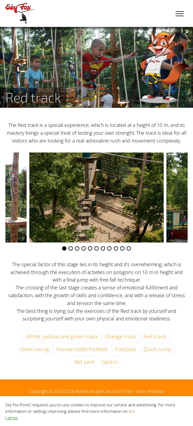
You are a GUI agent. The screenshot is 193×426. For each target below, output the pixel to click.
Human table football (82, 349)
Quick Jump (157, 349)
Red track (154, 336)
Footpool (125, 349)
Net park (84, 361)
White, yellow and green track (62, 336)
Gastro (110, 361)
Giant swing (34, 349)
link (132, 411)
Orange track (120, 336)
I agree (11, 417)
